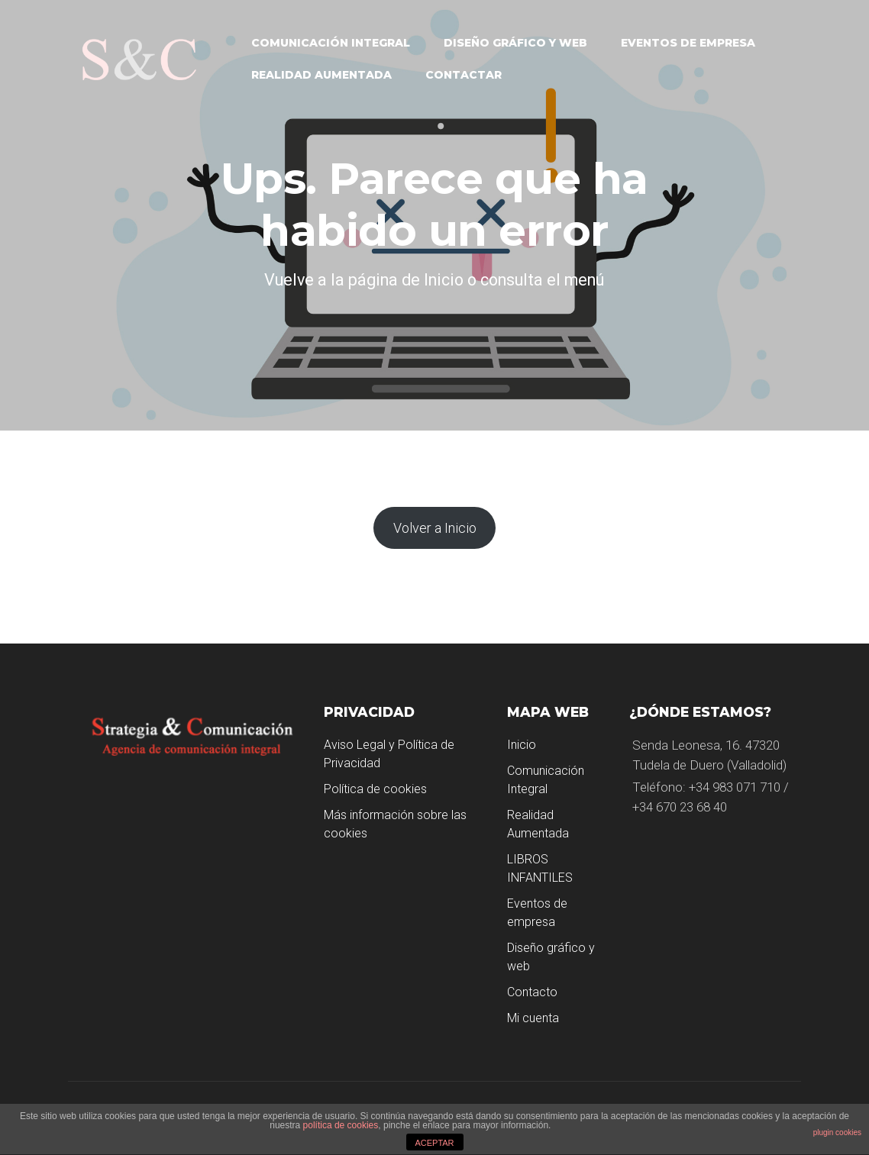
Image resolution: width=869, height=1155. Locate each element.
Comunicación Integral (330, 43)
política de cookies (341, 1125)
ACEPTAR (434, 1142)
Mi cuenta (533, 1018)
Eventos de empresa (688, 43)
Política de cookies (375, 789)
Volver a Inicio (434, 528)
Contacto (532, 992)
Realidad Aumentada (321, 75)
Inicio (521, 744)
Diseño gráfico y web (515, 43)
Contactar (463, 75)
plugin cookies (837, 1132)
